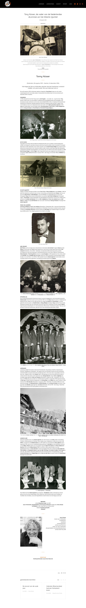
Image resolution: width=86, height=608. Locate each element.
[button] (58, 580)
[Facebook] (75, 4)
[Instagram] (80, 4)
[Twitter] (77, 4)
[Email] (65, 573)
